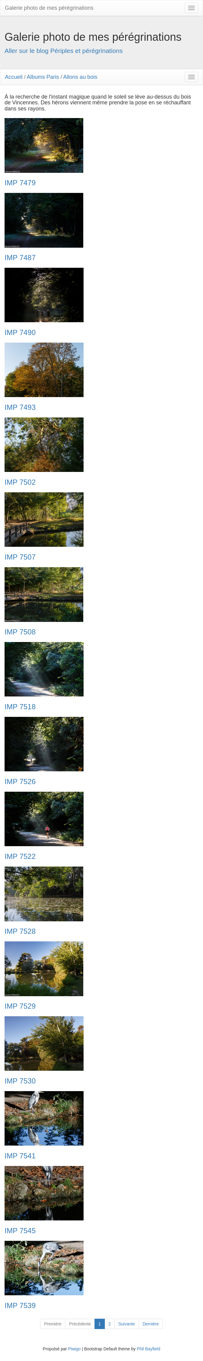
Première (52, 1323)
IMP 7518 (20, 707)
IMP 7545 (20, 1231)
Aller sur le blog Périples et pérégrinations (64, 50)
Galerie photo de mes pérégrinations (49, 8)
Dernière (151, 1323)
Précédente (80, 1323)
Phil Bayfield (148, 1348)
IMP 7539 (20, 1306)
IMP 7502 (20, 482)
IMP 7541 (20, 1156)
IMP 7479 (20, 183)
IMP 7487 (20, 258)
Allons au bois (80, 77)
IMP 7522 (20, 856)
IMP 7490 (20, 333)
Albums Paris (43, 77)
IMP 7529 (20, 1006)
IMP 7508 (20, 632)
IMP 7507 (20, 557)
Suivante (126, 1323)
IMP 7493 (20, 407)
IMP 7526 (20, 782)
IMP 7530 (20, 1081)
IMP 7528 (20, 931)
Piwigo (74, 1348)
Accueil (13, 77)
